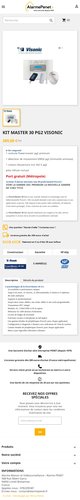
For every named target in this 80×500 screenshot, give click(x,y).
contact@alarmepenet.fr (33, 491)
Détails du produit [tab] (33, 280)
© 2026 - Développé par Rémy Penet (23, 495)
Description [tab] (11, 280)
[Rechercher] (29, 20)
